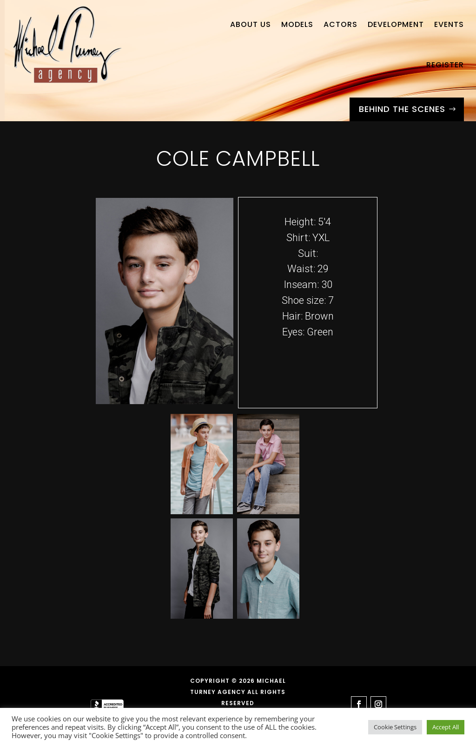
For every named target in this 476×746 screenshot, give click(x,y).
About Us (250, 24)
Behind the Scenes (402, 109)
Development (396, 24)
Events (449, 24)
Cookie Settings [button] (395, 727)
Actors (340, 24)
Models (297, 24)
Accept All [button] (445, 727)
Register (445, 64)
